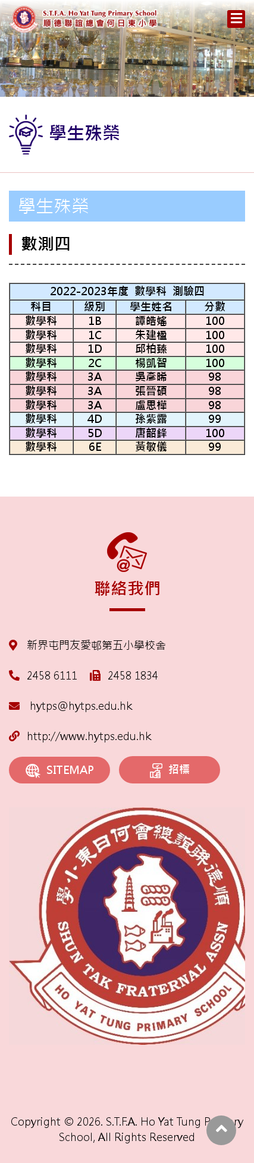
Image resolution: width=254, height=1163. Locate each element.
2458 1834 (133, 675)
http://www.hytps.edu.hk (80, 736)
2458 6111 (52, 675)
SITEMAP (60, 770)
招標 (170, 770)
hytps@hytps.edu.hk (70, 706)
